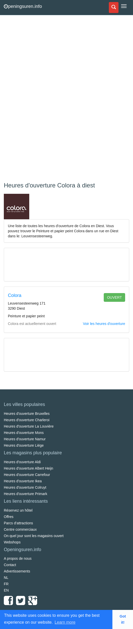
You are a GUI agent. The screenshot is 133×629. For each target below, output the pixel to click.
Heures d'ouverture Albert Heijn (28, 468)
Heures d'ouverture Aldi (22, 462)
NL (6, 578)
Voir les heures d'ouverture (104, 324)
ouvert (114, 297)
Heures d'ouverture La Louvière (29, 426)
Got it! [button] (123, 619)
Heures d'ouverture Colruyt (25, 487)
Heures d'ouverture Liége (24, 445)
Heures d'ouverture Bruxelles (27, 414)
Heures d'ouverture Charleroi (26, 420)
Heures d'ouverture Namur (25, 439)
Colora (14, 295)
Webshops (12, 542)
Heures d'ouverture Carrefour (27, 475)
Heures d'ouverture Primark (25, 494)
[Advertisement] (42, 99)
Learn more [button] (65, 622)
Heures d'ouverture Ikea (23, 481)
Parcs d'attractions (18, 523)
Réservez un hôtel (18, 510)
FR (6, 584)
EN (6, 590)
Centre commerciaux (20, 529)
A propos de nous (18, 558)
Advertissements (17, 571)
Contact (10, 565)
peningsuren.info (23, 6)
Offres (8, 517)
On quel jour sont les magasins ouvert (34, 536)
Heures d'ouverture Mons (24, 433)
